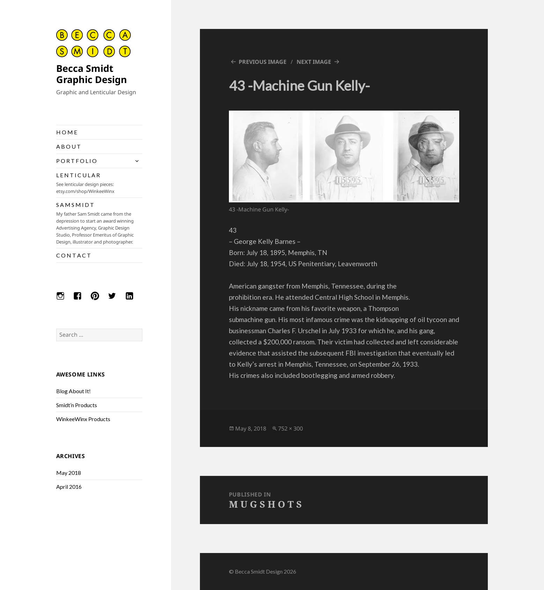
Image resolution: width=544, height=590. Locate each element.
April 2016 (69, 486)
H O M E (66, 132)
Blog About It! (73, 391)
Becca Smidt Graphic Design (91, 74)
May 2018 (68, 472)
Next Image (314, 62)
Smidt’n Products (76, 405)
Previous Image (262, 62)
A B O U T (68, 146)
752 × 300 (290, 428)
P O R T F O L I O (76, 160)
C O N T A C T (73, 255)
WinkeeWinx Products (83, 419)
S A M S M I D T (99, 223)
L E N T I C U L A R (99, 183)
